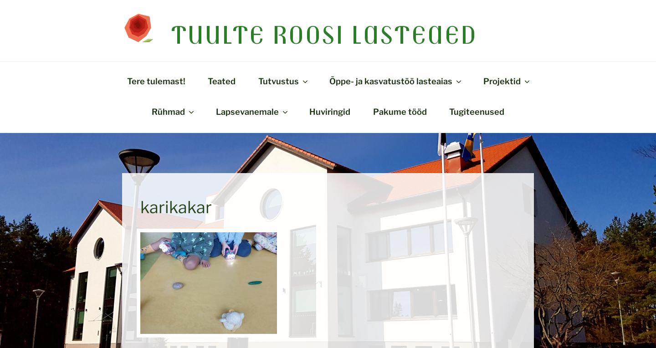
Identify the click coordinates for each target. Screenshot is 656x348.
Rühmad (173, 112)
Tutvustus (283, 81)
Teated (222, 81)
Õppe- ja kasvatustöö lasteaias (396, 81)
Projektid (507, 81)
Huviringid (329, 112)
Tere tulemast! (156, 81)
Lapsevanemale (252, 112)
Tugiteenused (476, 112)
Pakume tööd (400, 112)
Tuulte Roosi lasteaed (324, 34)
